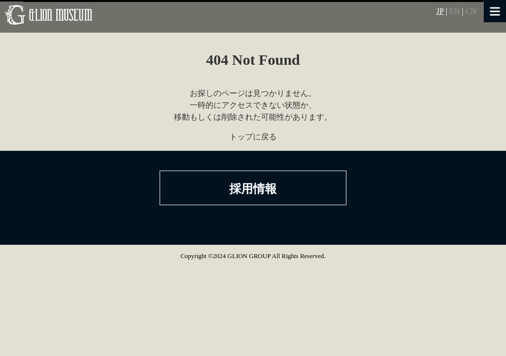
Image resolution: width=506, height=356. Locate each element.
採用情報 (253, 188)
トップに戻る (253, 137)
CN (470, 11)
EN (454, 11)
